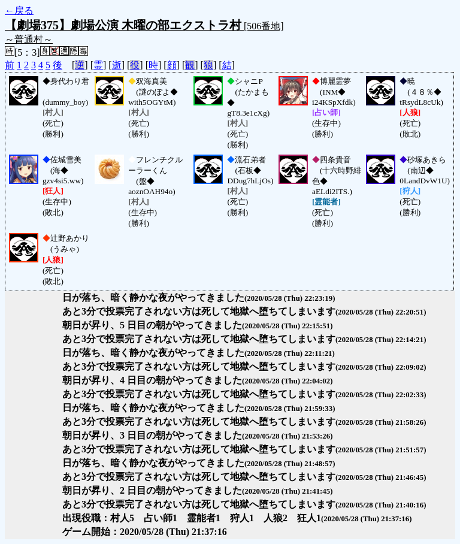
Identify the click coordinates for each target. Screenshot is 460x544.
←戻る (19, 10)
